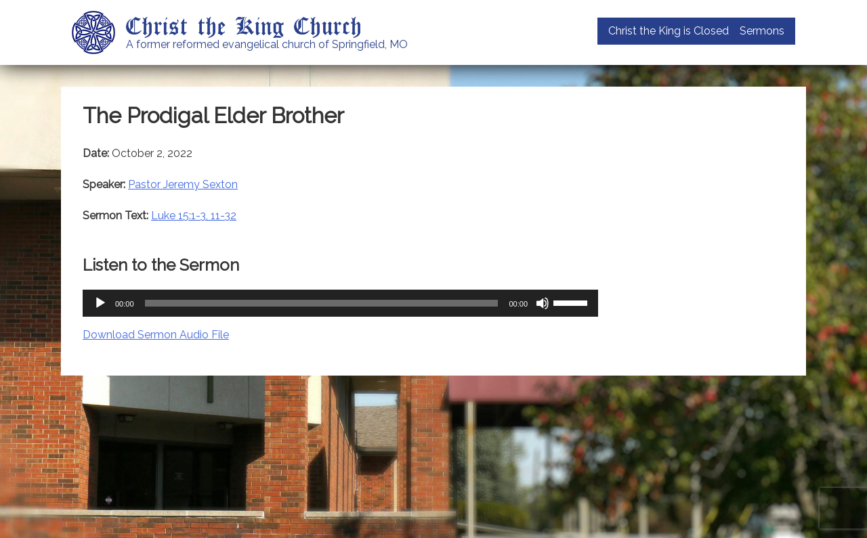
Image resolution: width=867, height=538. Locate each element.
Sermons (762, 30)
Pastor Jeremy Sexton (183, 184)
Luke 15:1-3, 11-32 (193, 215)
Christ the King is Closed (668, 30)
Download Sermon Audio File (156, 334)
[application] (340, 303)
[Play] (100, 303)
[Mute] (542, 303)
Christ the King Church (244, 25)
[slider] (322, 303)
